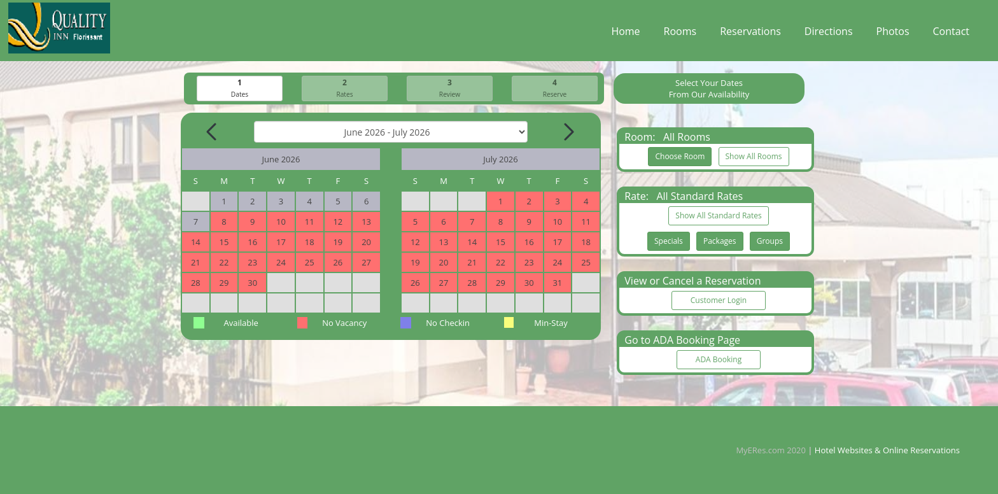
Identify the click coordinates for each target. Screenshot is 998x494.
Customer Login (718, 300)
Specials (668, 241)
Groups (770, 241)
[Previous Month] (212, 132)
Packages (719, 241)
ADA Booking (719, 360)
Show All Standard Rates (718, 216)
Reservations (750, 34)
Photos (893, 34)
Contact (951, 34)
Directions (829, 34)
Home (625, 34)
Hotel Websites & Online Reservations (887, 450)
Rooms (680, 34)
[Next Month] (567, 132)
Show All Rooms (754, 157)
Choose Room (680, 157)
